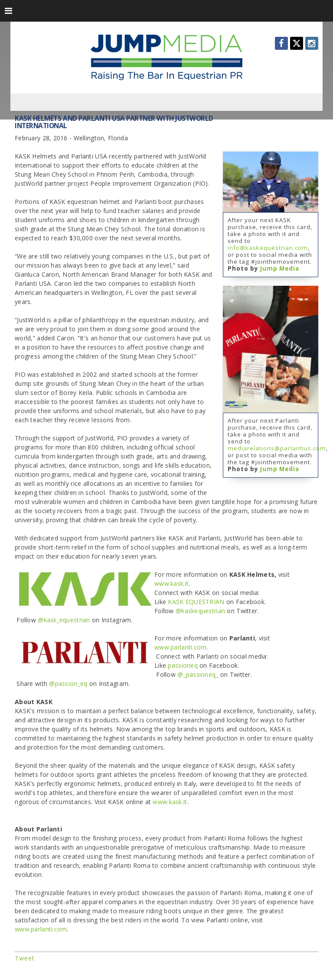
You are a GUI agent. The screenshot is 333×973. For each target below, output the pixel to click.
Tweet (25, 958)
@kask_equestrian (65, 620)
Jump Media (279, 268)
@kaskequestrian (200, 611)
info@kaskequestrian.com (268, 248)
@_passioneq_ (197, 674)
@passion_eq (68, 683)
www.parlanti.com (180, 647)
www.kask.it (171, 583)
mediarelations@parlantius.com (277, 448)
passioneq (183, 665)
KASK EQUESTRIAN (196, 602)
